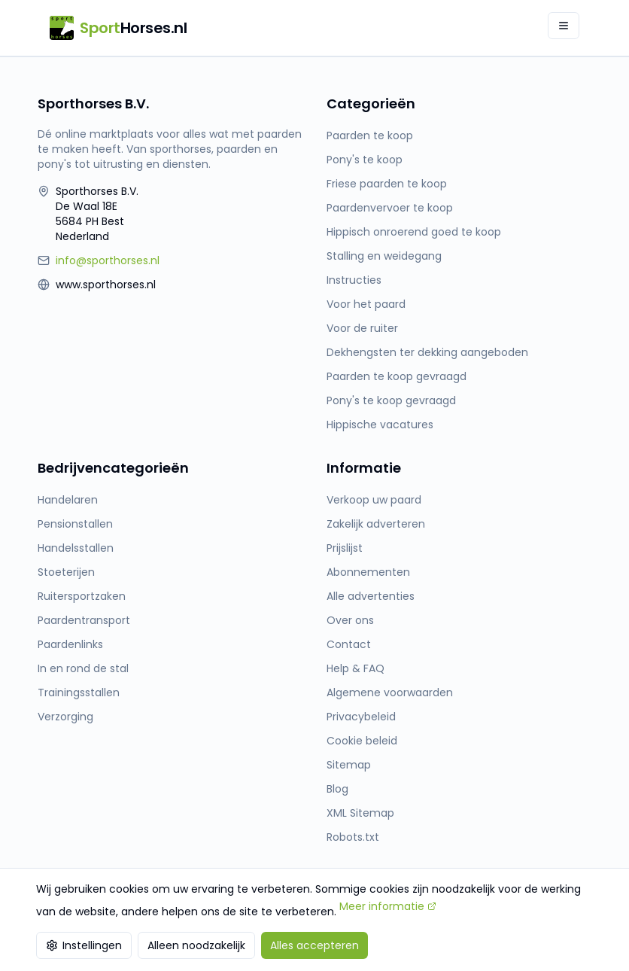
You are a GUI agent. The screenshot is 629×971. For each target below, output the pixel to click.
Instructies (354, 280)
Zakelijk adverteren (376, 523)
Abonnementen (368, 572)
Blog (337, 788)
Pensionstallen (75, 523)
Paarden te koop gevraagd (396, 376)
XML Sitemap (360, 812)
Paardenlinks (70, 644)
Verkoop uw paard (374, 499)
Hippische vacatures (380, 424)
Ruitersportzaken (82, 596)
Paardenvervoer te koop (390, 207)
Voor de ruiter (362, 328)
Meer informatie (387, 906)
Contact (349, 644)
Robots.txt (353, 837)
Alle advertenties (371, 596)
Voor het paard (366, 304)
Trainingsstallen (79, 692)
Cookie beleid (362, 740)
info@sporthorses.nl (108, 260)
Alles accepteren (314, 945)
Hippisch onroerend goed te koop (414, 231)
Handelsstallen (76, 548)
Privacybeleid (361, 716)
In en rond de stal (83, 668)
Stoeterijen (66, 572)
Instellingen (84, 945)
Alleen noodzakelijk (196, 945)
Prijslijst (345, 548)
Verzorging (65, 716)
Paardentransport (84, 620)
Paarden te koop (370, 135)
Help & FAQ (355, 668)
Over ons (350, 620)
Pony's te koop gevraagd (391, 400)
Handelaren (68, 499)
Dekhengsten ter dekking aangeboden (427, 352)
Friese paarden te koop (387, 183)
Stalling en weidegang (384, 255)
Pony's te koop (365, 159)
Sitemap (349, 764)
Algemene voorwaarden (390, 692)
